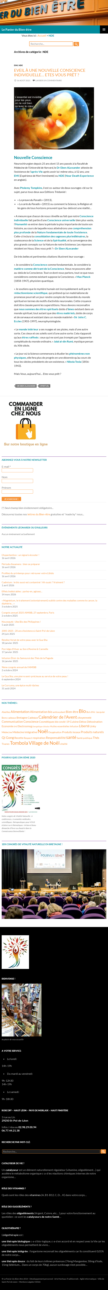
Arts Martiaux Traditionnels (66, 1279)
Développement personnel (41, 1279)
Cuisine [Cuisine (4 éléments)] (74, 721)
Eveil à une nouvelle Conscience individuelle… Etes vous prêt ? (49, 72)
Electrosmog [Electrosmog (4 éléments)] (25, 726)
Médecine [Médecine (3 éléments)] (7, 732)
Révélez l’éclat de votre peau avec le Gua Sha (24, 639)
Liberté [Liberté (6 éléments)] (84, 726)
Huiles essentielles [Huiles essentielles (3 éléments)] (59, 726)
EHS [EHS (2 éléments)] (15, 726)
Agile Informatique (88, 1279)
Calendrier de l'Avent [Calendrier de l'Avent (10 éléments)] (57, 716)
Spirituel (44, 386)
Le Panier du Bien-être (17, 29)
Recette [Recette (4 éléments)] (18, 737)
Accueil (42, 35)
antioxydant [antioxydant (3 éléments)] (59, 712)
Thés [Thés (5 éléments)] (96, 738)
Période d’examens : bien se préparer (21, 564)
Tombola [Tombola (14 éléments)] (19, 743)
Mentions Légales (26, 1282)
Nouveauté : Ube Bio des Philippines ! (21, 621)
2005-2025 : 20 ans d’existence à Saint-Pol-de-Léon (28, 630)
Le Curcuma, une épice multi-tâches (20, 685)
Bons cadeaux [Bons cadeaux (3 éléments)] (9, 717)
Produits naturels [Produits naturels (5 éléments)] (92, 732)
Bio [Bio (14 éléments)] (82, 711)
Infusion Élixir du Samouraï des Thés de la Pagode (27, 658)
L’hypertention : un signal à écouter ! (20, 555)
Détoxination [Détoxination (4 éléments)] (94, 721)
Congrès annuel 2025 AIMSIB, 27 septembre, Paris (28, 612)
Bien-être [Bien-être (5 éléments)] (72, 712)
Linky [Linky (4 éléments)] (93, 726)
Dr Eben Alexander (26, 386)
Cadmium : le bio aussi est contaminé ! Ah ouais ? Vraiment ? (33, 582)
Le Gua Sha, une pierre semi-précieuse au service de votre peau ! (35, 676)
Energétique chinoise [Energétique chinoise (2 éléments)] (41, 726)
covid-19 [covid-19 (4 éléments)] (64, 721)
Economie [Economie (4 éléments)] (7, 726)
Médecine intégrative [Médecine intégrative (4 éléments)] (24, 732)
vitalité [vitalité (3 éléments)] (63, 743)
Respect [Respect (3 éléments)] (28, 737)
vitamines (35, 1195)
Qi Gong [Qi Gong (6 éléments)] (8, 737)
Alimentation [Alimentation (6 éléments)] (20, 712)
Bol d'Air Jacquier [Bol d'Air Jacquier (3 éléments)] (95, 712)
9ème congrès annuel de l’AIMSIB (19, 667)
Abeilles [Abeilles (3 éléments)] (6, 712)
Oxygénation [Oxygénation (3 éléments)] (55, 732)
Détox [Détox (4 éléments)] (82, 721)
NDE (21, 65)
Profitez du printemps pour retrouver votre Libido (28, 573)
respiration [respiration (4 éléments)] (39, 737)
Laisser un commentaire (48, 80)
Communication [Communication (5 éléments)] (12, 721)
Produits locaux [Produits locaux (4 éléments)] (71, 732)
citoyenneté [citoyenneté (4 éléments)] (84, 717)
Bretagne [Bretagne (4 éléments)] (22, 717)
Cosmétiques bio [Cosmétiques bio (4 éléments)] (49, 721)
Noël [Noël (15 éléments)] (43, 731)
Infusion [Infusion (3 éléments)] (74, 726)
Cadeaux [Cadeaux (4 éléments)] (33, 717)
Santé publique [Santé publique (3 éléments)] (84, 737)
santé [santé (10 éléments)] (71, 737)
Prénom (6, 487)
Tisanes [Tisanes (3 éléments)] (5, 743)
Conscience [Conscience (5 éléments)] (30, 721)
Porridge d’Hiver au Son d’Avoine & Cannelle (25, 649)
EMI (16, 65)
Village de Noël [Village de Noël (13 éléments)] (44, 743)
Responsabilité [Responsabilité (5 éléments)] (56, 738)
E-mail (6, 466)
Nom (4, 477)
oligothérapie (11, 1234)
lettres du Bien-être (39, 514)
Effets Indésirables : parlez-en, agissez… (22, 591)
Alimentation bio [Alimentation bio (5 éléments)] (41, 712)
